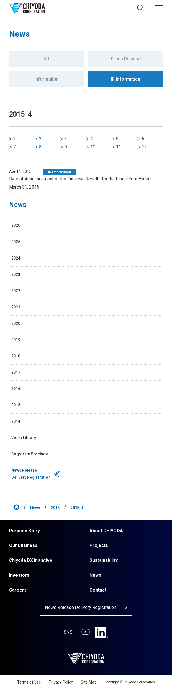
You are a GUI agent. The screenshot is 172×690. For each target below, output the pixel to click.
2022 (15, 290)
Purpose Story (24, 530)
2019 (15, 340)
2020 (15, 323)
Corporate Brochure (29, 454)
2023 (15, 274)
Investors (19, 575)
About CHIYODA (106, 530)
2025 (15, 242)
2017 (15, 372)
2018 (15, 356)
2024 (15, 258)
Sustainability (104, 560)
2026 (15, 225)
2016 (15, 388)
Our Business (23, 545)
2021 (15, 307)
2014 (15, 421)
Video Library (23, 437)
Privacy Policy (61, 682)
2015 (15, 405)
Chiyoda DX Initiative (30, 560)
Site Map (89, 682)
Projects (99, 545)
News (35, 508)
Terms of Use (29, 682)
